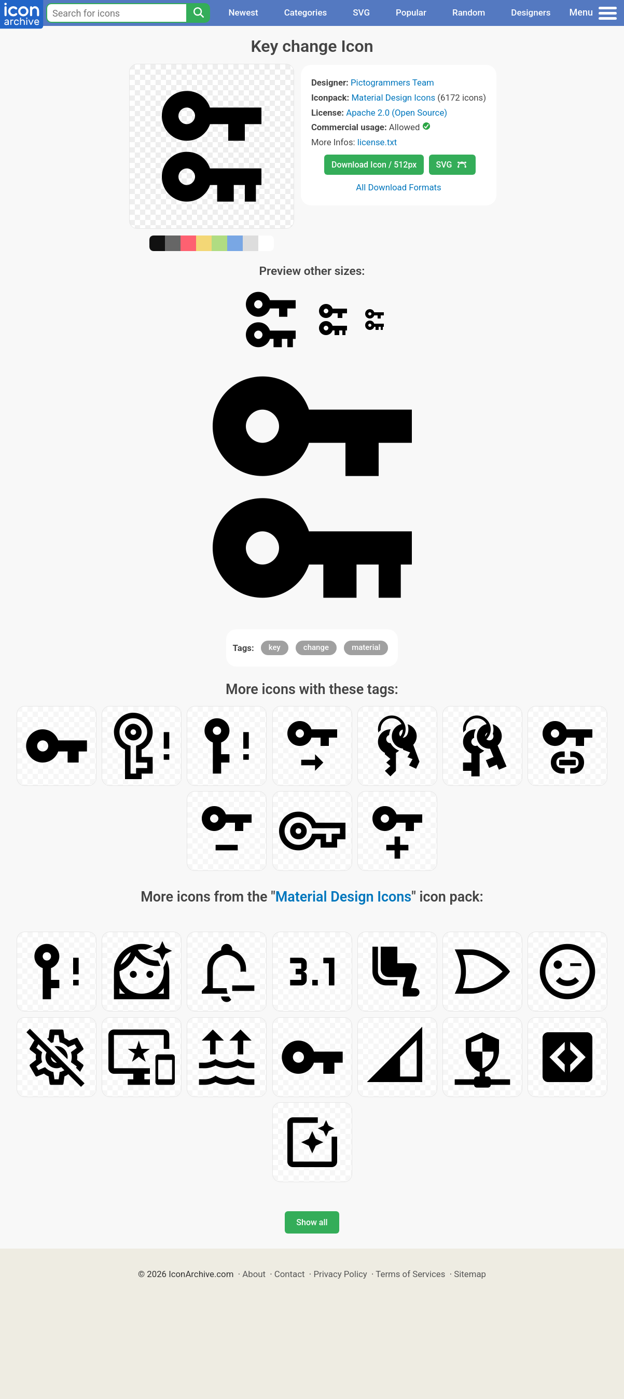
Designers (530, 12)
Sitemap (470, 1274)
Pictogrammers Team (392, 82)
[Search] (198, 13)
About (254, 1274)
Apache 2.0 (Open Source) (396, 112)
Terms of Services (410, 1274)
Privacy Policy (340, 1274)
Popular (411, 12)
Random (468, 12)
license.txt (377, 142)
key (275, 647)
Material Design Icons (393, 97)
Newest (243, 12)
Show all (311, 1222)
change (316, 647)
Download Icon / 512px (374, 165)
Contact (289, 1274)
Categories (305, 12)
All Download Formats (398, 187)
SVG (361, 12)
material (366, 647)
